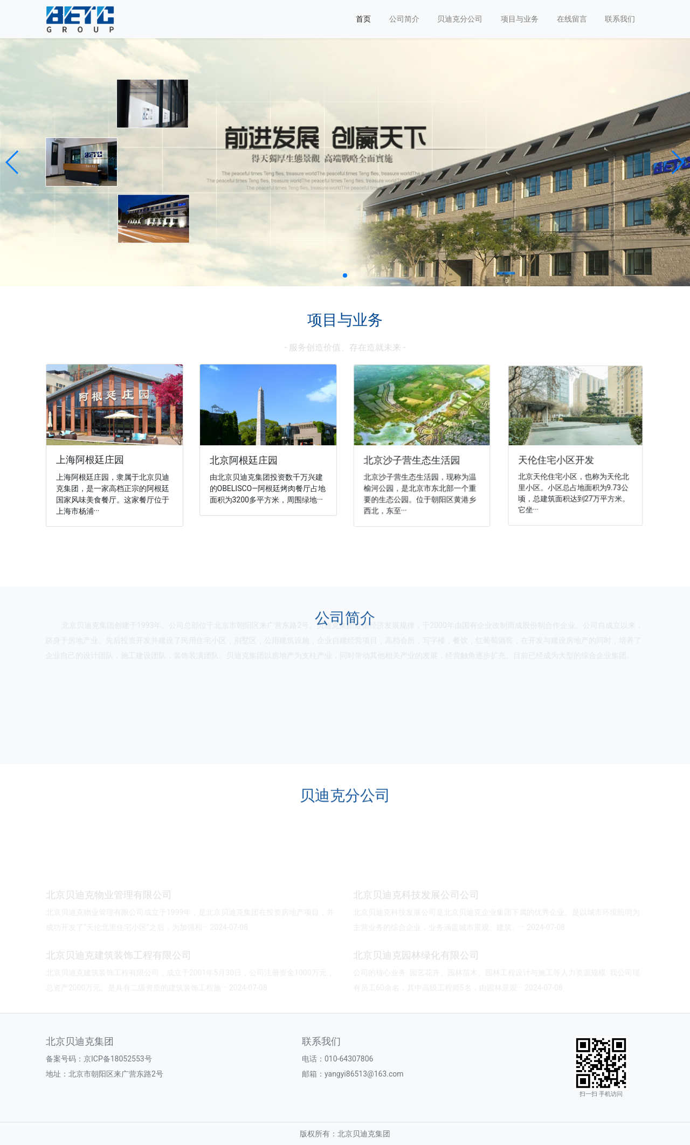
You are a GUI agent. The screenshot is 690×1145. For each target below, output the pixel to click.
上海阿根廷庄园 (91, 459)
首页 (363, 19)
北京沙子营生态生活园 (413, 457)
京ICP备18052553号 (118, 1058)
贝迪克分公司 (459, 19)
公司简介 (404, 19)
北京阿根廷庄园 (246, 458)
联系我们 (620, 19)
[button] (12, 162)
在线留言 (572, 19)
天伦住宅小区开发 (561, 455)
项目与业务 (520, 19)
